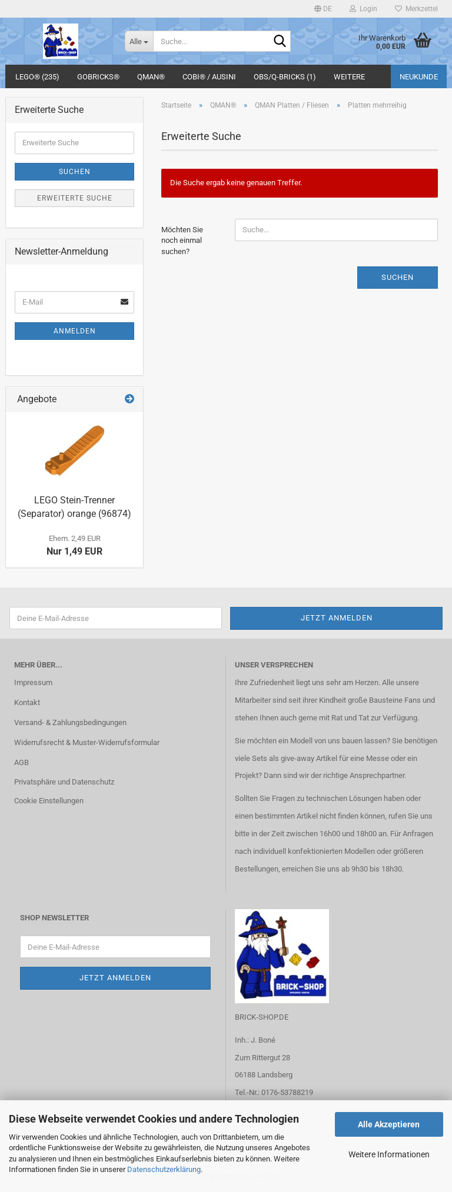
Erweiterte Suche (74, 198)
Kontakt (27, 702)
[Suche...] (139, 41)
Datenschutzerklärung (164, 1169)
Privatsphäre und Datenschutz (64, 781)
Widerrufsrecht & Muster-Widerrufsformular (86, 742)
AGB (21, 762)
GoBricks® (98, 76)
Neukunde (419, 76)
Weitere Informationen (389, 1154)
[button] (323, 9)
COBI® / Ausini (209, 76)
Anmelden (75, 331)
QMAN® (151, 76)
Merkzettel (416, 9)
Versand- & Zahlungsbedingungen (70, 722)
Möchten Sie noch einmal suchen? (182, 240)
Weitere (349, 76)
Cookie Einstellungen (49, 800)
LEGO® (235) (37, 76)
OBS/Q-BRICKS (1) (285, 76)
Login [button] (363, 9)
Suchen (397, 277)
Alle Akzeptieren (389, 1124)
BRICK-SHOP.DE (261, 1017)
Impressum (33, 682)
